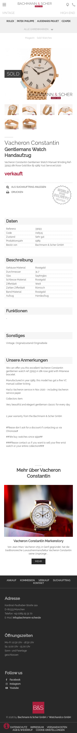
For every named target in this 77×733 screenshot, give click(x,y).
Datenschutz (18, 727)
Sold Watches (44, 38)
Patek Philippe (25, 21)
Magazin (29, 38)
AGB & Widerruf (23, 730)
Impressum (37, 727)
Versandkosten (57, 727)
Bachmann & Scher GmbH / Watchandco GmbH (44, 717)
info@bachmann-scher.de (27, 617)
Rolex (10, 21)
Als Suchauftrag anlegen (26, 187)
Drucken (14, 192)
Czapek (66, 21)
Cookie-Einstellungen (50, 730)
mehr (38, 561)
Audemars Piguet (48, 21)
